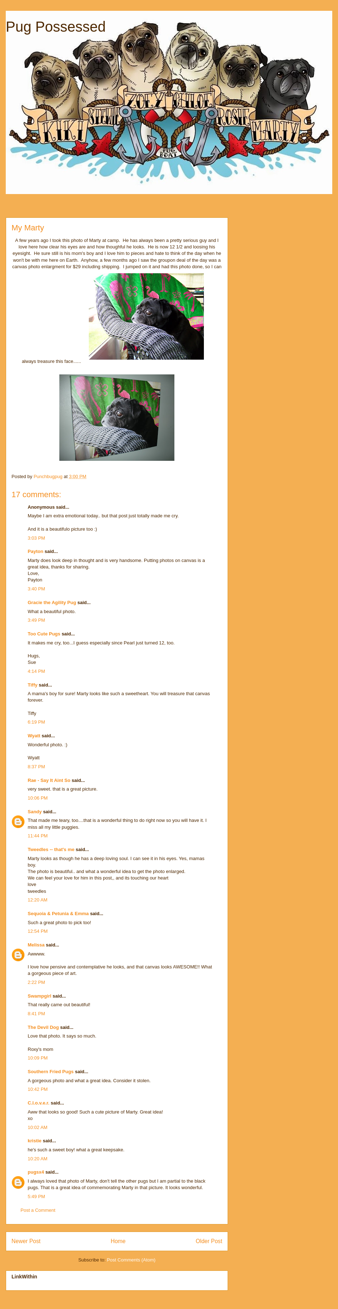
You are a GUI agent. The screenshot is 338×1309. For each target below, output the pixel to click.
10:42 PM (38, 1089)
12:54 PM (38, 931)
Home (118, 1241)
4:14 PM (36, 671)
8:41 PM (36, 1013)
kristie (34, 1140)
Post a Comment (37, 1210)
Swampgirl (39, 996)
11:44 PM (38, 835)
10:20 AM (37, 1158)
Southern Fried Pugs (51, 1071)
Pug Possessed (56, 27)
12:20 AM (37, 900)
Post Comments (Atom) (131, 1260)
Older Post (209, 1241)
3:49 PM (36, 620)
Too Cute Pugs (44, 633)
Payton (35, 551)
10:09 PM (38, 1058)
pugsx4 (36, 1172)
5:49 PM (36, 1196)
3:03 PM (36, 538)
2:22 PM (36, 982)
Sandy (35, 811)
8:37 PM (36, 766)
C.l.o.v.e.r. (38, 1103)
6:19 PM (36, 722)
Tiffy (32, 685)
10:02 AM (37, 1127)
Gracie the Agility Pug (52, 602)
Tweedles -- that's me (51, 849)
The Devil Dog (43, 1027)
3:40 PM (36, 588)
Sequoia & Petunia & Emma (58, 913)
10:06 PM (38, 798)
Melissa (36, 945)
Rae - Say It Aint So (49, 780)
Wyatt (34, 735)
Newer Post (26, 1241)
